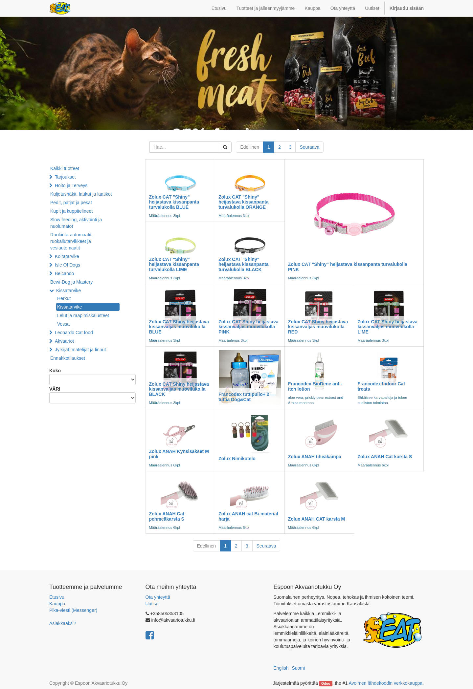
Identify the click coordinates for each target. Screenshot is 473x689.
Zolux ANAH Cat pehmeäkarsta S (167, 516)
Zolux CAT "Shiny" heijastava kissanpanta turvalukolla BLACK (243, 264)
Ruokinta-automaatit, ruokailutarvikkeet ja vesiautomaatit (71, 241)
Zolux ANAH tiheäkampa (314, 456)
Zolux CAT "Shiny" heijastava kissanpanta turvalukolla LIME (174, 264)
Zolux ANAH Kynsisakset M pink (179, 454)
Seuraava (309, 147)
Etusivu (56, 597)
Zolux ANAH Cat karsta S (384, 456)
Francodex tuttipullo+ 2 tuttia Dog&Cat (243, 397)
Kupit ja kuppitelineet (71, 211)
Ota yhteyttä (158, 597)
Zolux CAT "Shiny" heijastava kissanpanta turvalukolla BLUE (174, 202)
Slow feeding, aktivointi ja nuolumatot (76, 223)
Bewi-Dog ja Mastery (71, 282)
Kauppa (57, 603)
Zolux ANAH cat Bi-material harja (248, 516)
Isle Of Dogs (67, 265)
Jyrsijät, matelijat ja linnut (80, 349)
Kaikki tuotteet (64, 168)
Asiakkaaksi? (62, 623)
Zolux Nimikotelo (237, 458)
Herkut (64, 298)
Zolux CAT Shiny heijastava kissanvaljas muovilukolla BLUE (179, 326)
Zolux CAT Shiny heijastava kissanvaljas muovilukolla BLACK (179, 389)
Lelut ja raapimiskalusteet (83, 315)
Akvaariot (64, 341)
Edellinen (249, 147)
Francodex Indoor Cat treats (381, 386)
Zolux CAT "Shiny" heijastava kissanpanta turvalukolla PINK (347, 267)
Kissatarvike (68, 290)
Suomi (298, 668)
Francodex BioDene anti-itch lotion (315, 386)
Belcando (64, 273)
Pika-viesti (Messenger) (73, 610)
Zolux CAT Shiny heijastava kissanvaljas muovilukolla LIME (387, 326)
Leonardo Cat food (74, 332)
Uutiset (153, 603)
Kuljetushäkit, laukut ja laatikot (81, 194)
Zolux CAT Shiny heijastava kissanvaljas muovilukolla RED (318, 326)
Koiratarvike (67, 256)
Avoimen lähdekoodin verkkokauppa (385, 683)
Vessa (63, 324)
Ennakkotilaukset (67, 358)
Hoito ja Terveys (71, 185)
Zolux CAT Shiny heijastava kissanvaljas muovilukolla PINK (248, 326)
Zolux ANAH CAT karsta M (316, 519)
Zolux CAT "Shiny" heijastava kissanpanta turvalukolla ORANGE (243, 202)
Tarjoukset (65, 177)
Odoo (325, 683)
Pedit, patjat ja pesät (71, 202)
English (281, 668)
